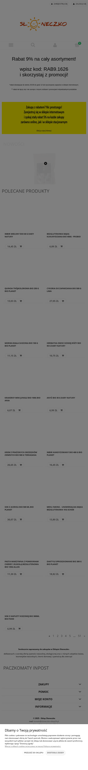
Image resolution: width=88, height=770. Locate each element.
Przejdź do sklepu (33, 753)
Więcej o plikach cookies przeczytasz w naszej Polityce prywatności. (33, 746)
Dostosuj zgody (55, 753)
